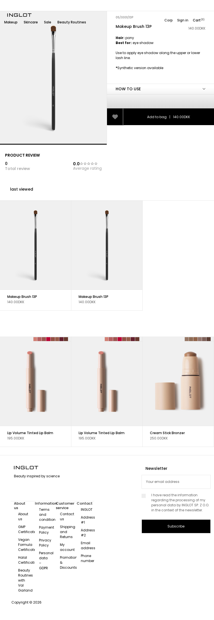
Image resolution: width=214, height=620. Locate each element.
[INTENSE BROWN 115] (208, 339)
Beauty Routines (71, 22)
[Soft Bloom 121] (35, 339)
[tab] (160, 59)
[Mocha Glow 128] (66, 339)
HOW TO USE (128, 89)
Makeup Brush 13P (22, 296)
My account (67, 547)
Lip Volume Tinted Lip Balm (30, 433)
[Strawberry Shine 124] (48, 339)
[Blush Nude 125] (53, 339)
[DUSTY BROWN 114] (204, 339)
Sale (47, 22)
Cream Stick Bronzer (167, 433)
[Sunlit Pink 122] (39, 339)
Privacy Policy (45, 543)
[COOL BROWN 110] (186, 339)
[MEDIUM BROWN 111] (191, 339)
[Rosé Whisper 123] (44, 339)
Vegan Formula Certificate (27, 544)
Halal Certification (28, 560)
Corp (168, 20)
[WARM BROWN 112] (195, 339)
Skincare (31, 22)
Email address (88, 545)
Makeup (11, 22)
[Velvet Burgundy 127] (61, 339)
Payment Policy (46, 530)
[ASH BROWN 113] (200, 339)
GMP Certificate (27, 529)
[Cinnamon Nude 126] (57, 339)
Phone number (87, 558)
